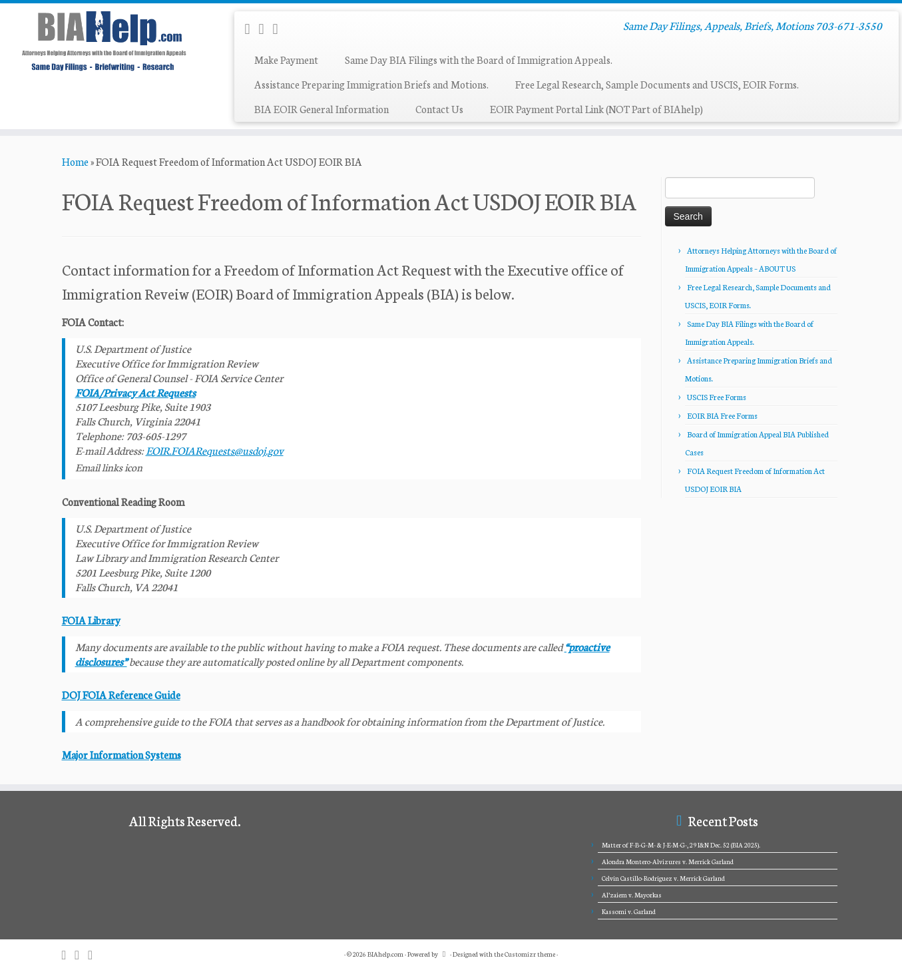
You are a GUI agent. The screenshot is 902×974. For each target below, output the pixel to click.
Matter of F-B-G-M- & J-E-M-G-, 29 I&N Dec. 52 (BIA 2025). (681, 845)
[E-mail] (266, 28)
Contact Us (439, 109)
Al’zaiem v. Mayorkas (632, 894)
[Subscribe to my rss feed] (251, 28)
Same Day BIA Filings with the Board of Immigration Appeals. (478, 60)
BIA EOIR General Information (321, 109)
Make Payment (286, 60)
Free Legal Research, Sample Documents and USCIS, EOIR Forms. (657, 84)
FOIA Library (91, 620)
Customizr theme (530, 954)
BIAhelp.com (385, 954)
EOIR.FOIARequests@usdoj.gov (215, 450)
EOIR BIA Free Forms (722, 415)
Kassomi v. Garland (629, 911)
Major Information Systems (121, 755)
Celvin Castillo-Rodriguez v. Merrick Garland (663, 878)
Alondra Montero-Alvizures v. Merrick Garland (668, 861)
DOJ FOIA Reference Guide (121, 695)
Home (75, 161)
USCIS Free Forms (716, 396)
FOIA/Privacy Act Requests (135, 392)
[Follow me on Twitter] (280, 28)
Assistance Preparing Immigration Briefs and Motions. (371, 84)
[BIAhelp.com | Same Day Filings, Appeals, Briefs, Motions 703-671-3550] (104, 40)
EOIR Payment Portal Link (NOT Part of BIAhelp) (596, 109)
